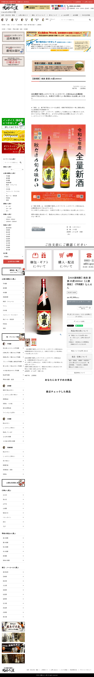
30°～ (8, 211)
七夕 (4, 526)
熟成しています (7, 432)
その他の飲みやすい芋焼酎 (11, 370)
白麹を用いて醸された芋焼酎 (11, 352)
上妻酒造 (39, 24)
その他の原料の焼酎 (9, 441)
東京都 (8, 249)
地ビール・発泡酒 (11, 195)
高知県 (8, 245)
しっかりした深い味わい (10, 394)
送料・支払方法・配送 (8, 15)
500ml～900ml (10, 219)
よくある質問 (65, 15)
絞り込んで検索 (13, 261)
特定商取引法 (73, 670)
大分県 (8, 234)
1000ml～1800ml (11, 221)
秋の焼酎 (5, 547)
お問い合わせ (89, 1)
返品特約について (79, 372)
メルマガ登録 (63, 670)
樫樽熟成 (5, 399)
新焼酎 (26, 29)
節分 (4, 522)
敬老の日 (5, 513)
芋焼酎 (4, 19)
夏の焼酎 (5, 542)
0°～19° (8, 206)
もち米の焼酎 (7, 436)
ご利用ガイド (44, 670)
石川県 (8, 243)
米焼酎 (24, 19)
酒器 (7, 200)
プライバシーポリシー (85, 670)
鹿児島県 (20, 24)
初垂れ (5, 474)
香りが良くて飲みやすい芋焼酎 (12, 366)
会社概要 (75, 15)
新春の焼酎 (6, 560)
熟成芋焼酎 (6, 375)
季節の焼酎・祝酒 (17, 29)
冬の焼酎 (5, 551)
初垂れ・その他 (7, 403)
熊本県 (8, 232)
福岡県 (8, 241)
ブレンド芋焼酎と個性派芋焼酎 (12, 361)
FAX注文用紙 (86, 15)
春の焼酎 (5, 538)
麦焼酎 (14, 19)
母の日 (5, 499)
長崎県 (8, 236)
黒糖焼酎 (35, 19)
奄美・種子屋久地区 (29, 24)
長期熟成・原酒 (7, 469)
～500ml (8, 217)
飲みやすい (6, 423)
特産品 (8, 198)
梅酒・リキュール (48, 19)
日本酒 (8, 189)
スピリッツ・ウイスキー (13, 192)
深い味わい (6, 460)
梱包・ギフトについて (38, 15)
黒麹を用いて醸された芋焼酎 (11, 357)
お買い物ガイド (23, 15)
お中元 (5, 504)
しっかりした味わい (9, 427)
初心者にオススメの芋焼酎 (11, 348)
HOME (3, 24)
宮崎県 (8, 230)
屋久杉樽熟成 (7, 408)
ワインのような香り (9, 412)
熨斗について (53, 15)
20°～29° (9, 208)
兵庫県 (8, 247)
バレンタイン (7, 517)
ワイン (8, 187)
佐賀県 (8, 238)
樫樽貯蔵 (5, 465)
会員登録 (78, 1)
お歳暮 (5, 508)
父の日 (5, 495)
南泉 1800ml (37, 229)
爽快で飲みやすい (8, 390)
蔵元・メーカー (11, 24)
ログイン (69, 1)
